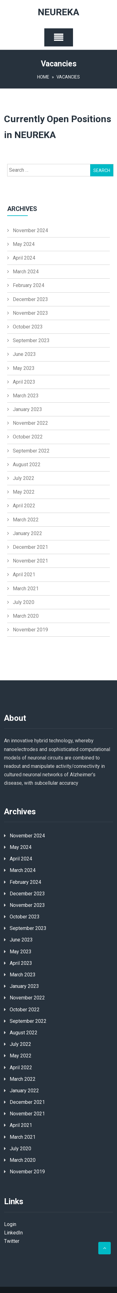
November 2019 (30, 630)
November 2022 (30, 423)
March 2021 (26, 588)
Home (43, 76)
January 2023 (27, 409)
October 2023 (28, 327)
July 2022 (23, 478)
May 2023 (24, 368)
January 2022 (27, 533)
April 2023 (24, 382)
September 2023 (31, 340)
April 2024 (24, 258)
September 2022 (31, 451)
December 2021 (30, 547)
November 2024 (30, 230)
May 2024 (24, 244)
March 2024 (26, 272)
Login (10, 1224)
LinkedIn (13, 1233)
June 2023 (24, 354)
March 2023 (26, 396)
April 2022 (24, 506)
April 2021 (24, 574)
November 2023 (30, 313)
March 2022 (26, 520)
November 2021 (30, 561)
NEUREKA (58, 12)
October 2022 (28, 437)
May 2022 (24, 492)
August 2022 (27, 464)
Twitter (11, 1241)
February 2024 (28, 285)
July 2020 (23, 602)
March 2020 (26, 616)
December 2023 (30, 299)
